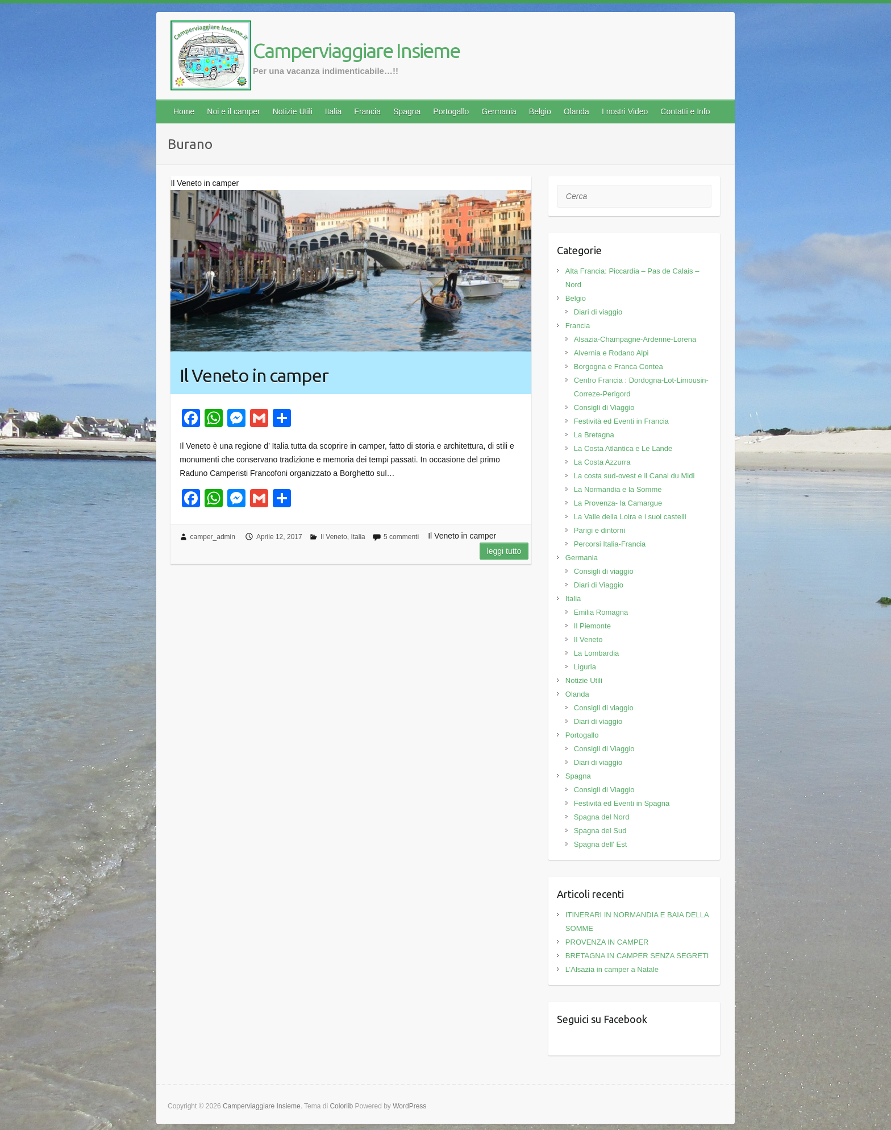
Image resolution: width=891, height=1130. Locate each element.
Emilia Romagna (601, 612)
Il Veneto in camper (254, 375)
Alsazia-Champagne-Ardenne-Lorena (635, 339)
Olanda (576, 111)
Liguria (585, 667)
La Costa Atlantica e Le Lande (623, 448)
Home (183, 111)
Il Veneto (333, 537)
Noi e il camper (233, 111)
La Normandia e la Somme (618, 489)
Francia (367, 111)
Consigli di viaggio (604, 571)
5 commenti (401, 537)
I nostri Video (625, 111)
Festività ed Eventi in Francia (621, 421)
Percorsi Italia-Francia (610, 544)
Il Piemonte (592, 626)
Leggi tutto (504, 551)
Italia (333, 111)
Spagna (406, 111)
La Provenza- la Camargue (618, 503)
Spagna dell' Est (600, 844)
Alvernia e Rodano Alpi (611, 353)
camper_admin (212, 537)
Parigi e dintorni (599, 530)
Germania (498, 111)
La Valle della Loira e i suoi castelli (630, 516)
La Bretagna (594, 435)
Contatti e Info (685, 111)
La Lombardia (596, 653)
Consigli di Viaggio (604, 407)
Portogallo (451, 111)
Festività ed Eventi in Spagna (621, 803)
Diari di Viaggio (598, 585)
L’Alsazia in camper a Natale (612, 969)
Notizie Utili (293, 111)
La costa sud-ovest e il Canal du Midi (634, 475)
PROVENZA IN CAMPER (607, 942)
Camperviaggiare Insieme (356, 50)
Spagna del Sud (600, 830)
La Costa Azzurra (602, 462)
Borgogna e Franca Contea (618, 366)
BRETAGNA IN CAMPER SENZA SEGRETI (637, 955)
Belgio (540, 111)
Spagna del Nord (602, 817)
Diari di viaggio (598, 312)
